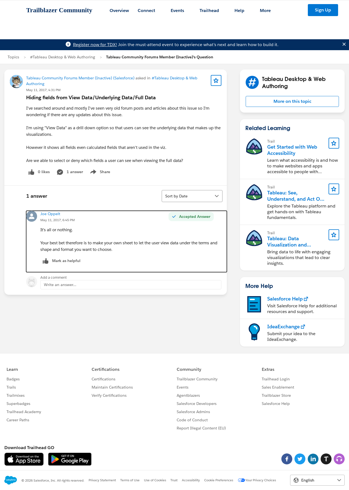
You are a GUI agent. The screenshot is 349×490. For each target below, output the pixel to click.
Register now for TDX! (95, 44)
